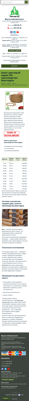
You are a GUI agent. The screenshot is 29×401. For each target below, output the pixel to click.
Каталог (14, 66)
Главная (3, 83)
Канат (13, 83)
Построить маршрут (14, 50)
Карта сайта (14, 398)
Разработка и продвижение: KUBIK (14, 394)
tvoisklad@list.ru (14, 35)
